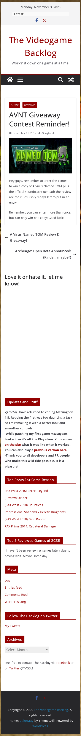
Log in (9, 580)
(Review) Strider (16, 498)
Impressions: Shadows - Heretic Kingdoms (35, 512)
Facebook (63, 663)
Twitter (14, 668)
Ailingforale (48, 133)
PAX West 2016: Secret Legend (26, 491)
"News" (15, 104)
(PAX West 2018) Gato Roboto (25, 519)
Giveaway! (29, 104)
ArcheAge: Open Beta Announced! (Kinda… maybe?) (45, 254)
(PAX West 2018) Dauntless (24, 505)
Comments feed (16, 595)
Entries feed (13, 587)
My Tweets (12, 626)
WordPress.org (15, 602)
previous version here (50, 450)
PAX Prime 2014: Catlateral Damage (30, 526)
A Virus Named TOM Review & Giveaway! (32, 237)
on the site (13, 445)
